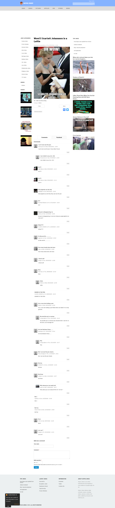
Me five (36, 408)
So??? (39, 167)
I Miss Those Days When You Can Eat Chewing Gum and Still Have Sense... (83, 97)
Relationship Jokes (26, 68)
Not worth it (42, 481)
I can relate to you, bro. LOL (47, 156)
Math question (37, 460)
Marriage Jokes (25, 56)
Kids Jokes (24, 50)
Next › (64, 106)
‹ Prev (39, 106)
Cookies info (61, 486)
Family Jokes (25, 41)
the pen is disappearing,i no (45, 212)
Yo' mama (24, 77)
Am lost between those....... (45, 329)
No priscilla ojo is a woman (47, 316)
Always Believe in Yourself (81, 117)
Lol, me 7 (40, 430)
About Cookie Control (6, 495)
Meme (40, 103)
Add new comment (38, 111)
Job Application (77, 50)
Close (17, 495)
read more (8, 506)
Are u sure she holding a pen (45, 303)
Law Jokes (24, 65)
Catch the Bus (42, 488)
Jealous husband (78, 44)
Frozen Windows (43, 490)
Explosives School (43, 486)
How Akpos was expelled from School (82, 41)
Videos (30, 8)
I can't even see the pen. (44, 144)
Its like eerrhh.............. (44, 236)
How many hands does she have (46, 247)
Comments (44, 137)
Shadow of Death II (78, 77)
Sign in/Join (91, 1)
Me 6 (39, 419)
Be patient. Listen (43, 483)
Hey (41, 340)
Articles (46, 8)
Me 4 (36, 396)
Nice (39, 270)
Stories (60, 8)
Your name (36, 444)
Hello (41, 281)
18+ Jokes (24, 62)
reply (68, 152)
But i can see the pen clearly (45, 352)
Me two (40, 363)
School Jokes (25, 74)
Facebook (59, 137)
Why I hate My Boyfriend (79, 47)
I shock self (41, 258)
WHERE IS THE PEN (40, 292)
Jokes (23, 8)
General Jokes (25, 47)
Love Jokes (24, 53)
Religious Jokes (25, 71)
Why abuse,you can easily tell (48, 385)
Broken (23, 85)
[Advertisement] (57, 22)
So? (39, 200)
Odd (54, 8)
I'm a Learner (77, 135)
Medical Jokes (25, 59)
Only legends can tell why (45, 189)
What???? (40, 225)
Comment (36, 450)
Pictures (38, 8)
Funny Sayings (25, 44)
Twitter (60, 483)
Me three (40, 374)
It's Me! (75, 53)
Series (68, 8)
